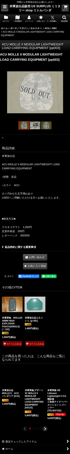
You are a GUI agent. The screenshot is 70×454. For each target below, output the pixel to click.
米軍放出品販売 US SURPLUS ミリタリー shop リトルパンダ (35, 8)
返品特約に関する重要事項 (19, 247)
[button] (4, 8)
